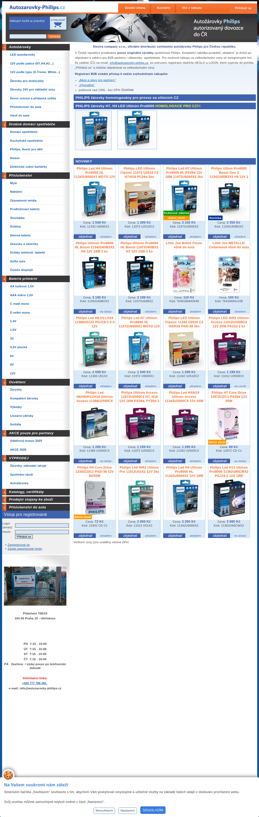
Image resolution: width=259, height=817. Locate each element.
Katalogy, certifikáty (26, 492)
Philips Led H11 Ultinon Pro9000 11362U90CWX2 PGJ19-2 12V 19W (228, 472)
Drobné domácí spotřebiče (32, 124)
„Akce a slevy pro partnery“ (97, 80)
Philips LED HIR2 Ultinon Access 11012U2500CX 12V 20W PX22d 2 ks (229, 322)
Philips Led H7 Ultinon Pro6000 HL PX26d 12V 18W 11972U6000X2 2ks (184, 173)
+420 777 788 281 (34, 683)
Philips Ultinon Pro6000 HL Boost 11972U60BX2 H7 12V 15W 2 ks (139, 247)
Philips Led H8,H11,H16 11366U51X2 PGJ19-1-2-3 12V (95, 322)
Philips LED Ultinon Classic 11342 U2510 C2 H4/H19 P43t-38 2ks (184, 322)
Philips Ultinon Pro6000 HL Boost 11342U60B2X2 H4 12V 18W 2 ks (95, 247)
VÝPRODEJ (19, 458)
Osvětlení (17, 382)
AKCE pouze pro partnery (31, 433)
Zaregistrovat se (19, 544)
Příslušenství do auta (27, 507)
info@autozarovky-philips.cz (129, 62)
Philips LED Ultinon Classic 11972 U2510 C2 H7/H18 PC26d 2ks (139, 173)
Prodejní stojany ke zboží (31, 499)
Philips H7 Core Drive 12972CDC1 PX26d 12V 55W (229, 397)
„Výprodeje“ (87, 85)
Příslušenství (20, 175)
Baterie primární (23, 279)
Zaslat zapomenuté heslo (25, 548)
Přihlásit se (243, 8)
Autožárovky (20, 47)
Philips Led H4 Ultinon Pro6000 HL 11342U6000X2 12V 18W (184, 472)
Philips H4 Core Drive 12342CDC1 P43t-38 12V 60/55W (94, 472)
